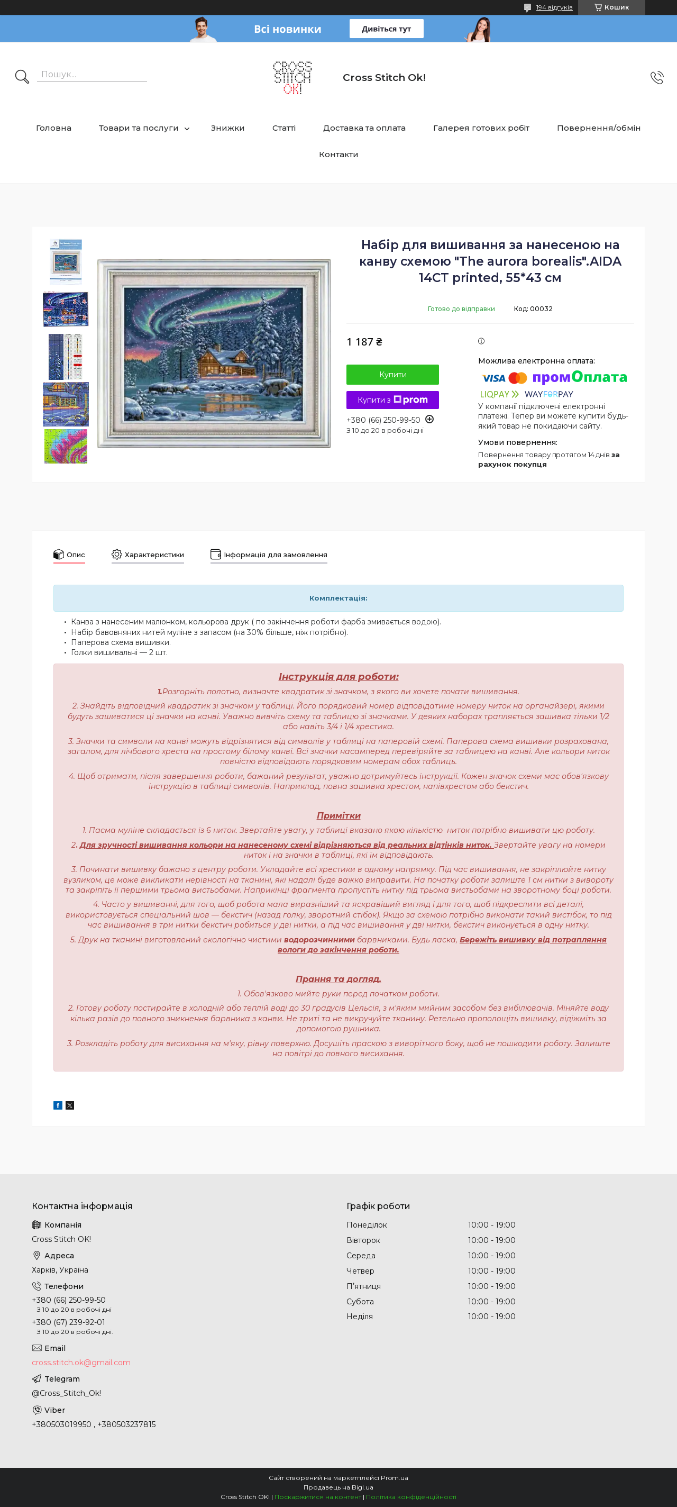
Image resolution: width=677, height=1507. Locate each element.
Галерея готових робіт (481, 128)
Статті (284, 128)
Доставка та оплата (364, 128)
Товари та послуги (139, 128)
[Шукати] (22, 78)
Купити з (393, 400)
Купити (393, 374)
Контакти (339, 154)
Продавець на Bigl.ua (338, 1487)
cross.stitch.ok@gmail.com (81, 1362)
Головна (53, 128)
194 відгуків (554, 7)
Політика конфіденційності (411, 1497)
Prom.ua (394, 1478)
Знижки (228, 128)
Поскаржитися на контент (318, 1497)
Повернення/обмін (599, 128)
